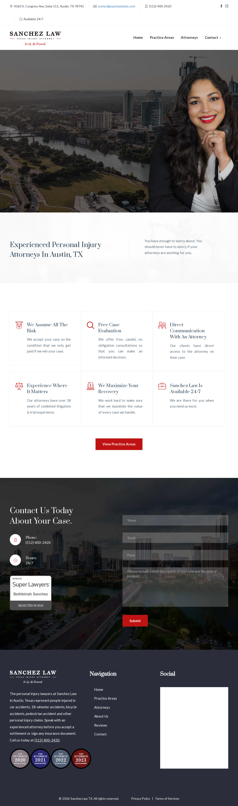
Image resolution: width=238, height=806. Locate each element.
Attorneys (189, 37)
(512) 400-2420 (47, 740)
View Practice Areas (119, 444)
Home (138, 37)
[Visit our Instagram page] (226, 6)
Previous (12, 131)
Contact (100, 734)
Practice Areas (162, 37)
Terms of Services (167, 798)
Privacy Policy (140, 798)
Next (225, 131)
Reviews (100, 725)
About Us (101, 716)
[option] (119, 131)
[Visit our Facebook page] (221, 6)
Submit (135, 621)
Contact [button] (211, 37)
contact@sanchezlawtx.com (116, 6)
